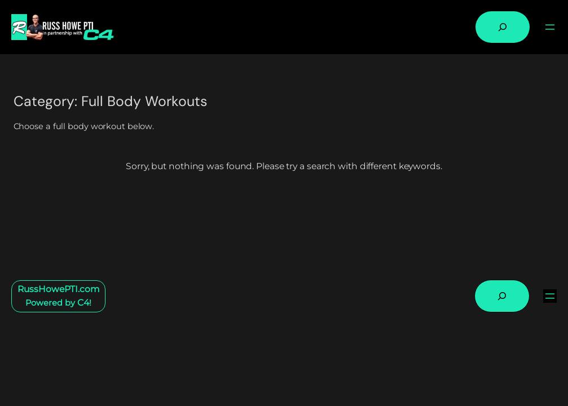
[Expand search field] (502, 27)
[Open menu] (550, 27)
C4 (83, 302)
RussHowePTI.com (58, 289)
